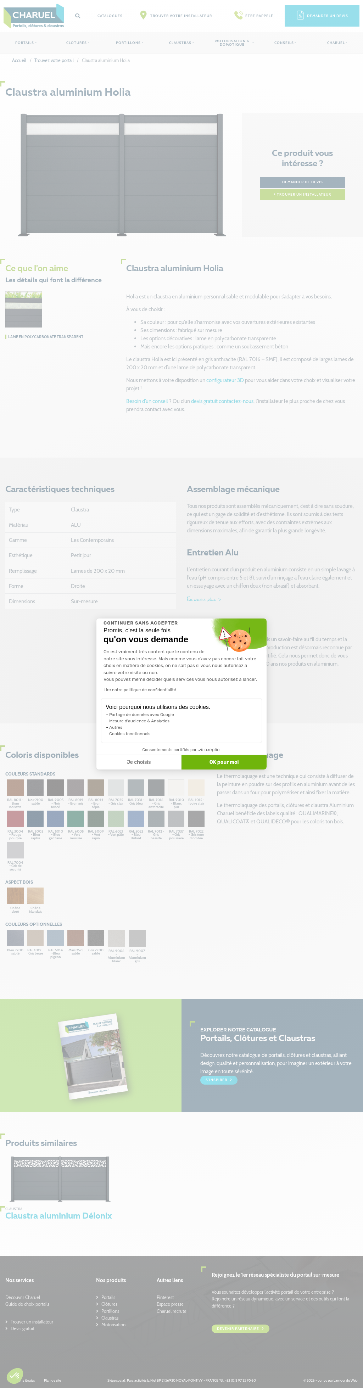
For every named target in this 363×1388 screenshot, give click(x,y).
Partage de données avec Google (141, 714)
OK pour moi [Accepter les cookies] (224, 762)
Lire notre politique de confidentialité (140, 689)
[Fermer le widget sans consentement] (141, 623)
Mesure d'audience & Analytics (139, 720)
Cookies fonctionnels (130, 733)
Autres (115, 727)
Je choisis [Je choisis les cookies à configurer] (139, 762)
